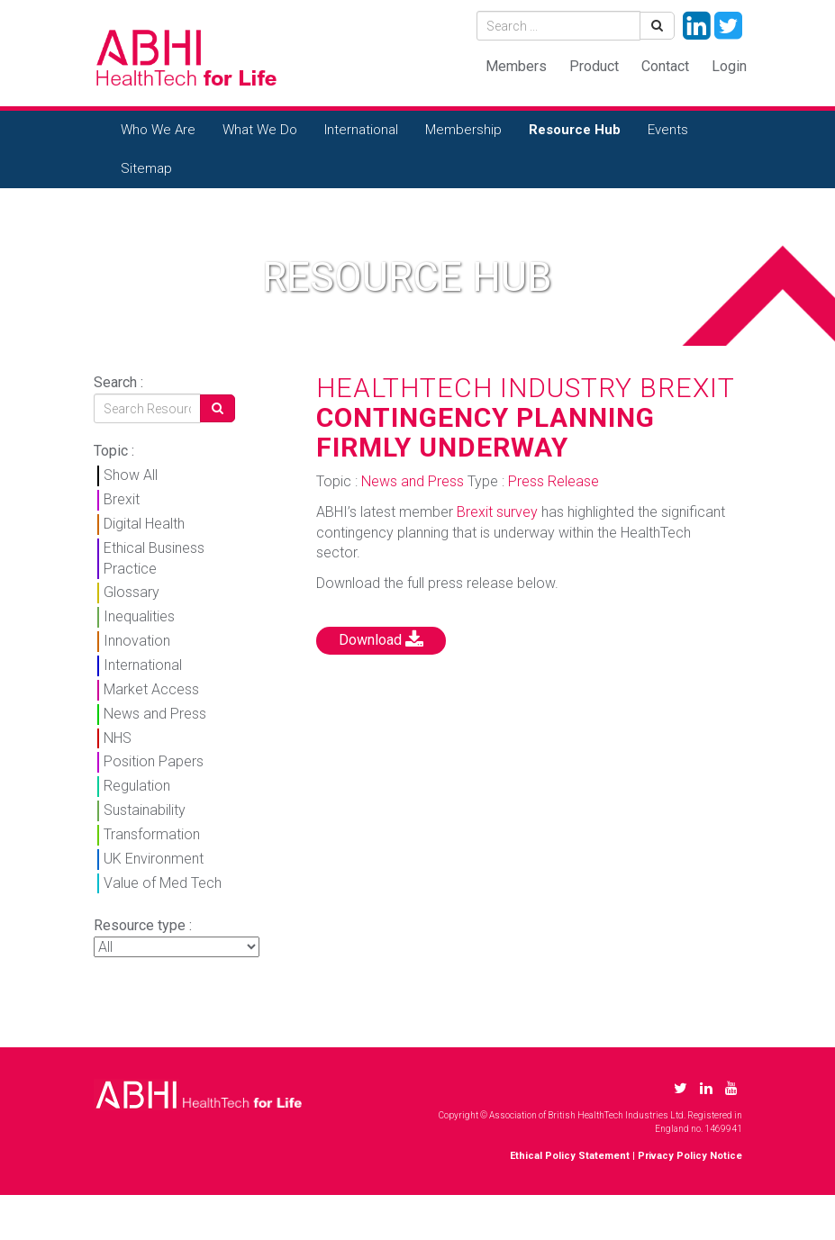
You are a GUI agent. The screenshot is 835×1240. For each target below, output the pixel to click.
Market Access (151, 689)
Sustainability (145, 810)
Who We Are (158, 130)
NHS (118, 738)
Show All (131, 475)
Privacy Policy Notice (690, 1156)
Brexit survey (497, 511)
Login (729, 66)
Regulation (137, 785)
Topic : (114, 450)
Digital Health (144, 523)
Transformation (152, 834)
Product (594, 66)
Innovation (137, 640)
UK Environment (154, 858)
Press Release (553, 481)
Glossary (131, 592)
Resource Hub (575, 130)
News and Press (155, 713)
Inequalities (139, 616)
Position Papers (154, 761)
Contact (665, 66)
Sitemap (146, 168)
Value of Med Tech (163, 883)
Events (668, 130)
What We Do (259, 130)
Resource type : (143, 925)
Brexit (122, 499)
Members (516, 66)
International (361, 130)
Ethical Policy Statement (570, 1156)
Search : (118, 382)
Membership (463, 130)
